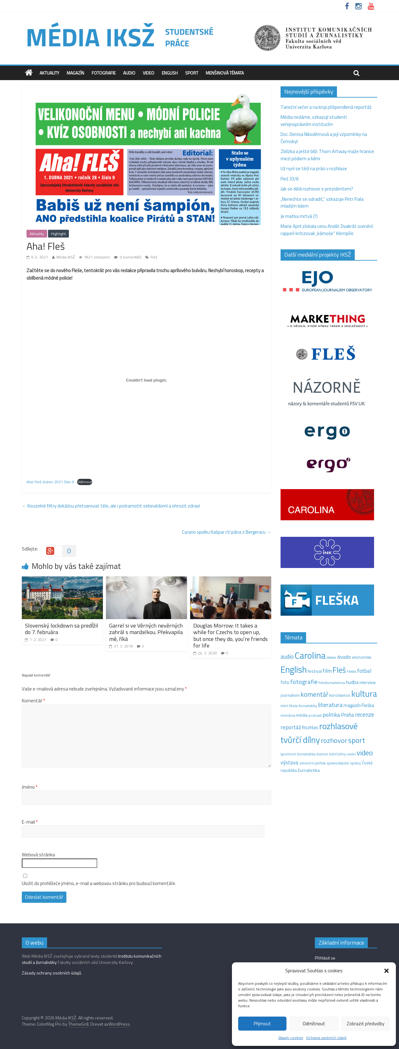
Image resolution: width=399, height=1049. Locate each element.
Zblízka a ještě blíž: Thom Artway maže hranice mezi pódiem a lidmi (327, 155)
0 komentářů (127, 257)
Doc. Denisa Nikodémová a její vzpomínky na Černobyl (324, 138)
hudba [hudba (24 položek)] (352, 682)
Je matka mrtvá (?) (299, 216)
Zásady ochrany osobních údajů (51, 973)
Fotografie (104, 73)
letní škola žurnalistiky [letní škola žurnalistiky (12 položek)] (299, 706)
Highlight (58, 234)
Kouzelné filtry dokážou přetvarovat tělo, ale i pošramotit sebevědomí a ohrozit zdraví (111, 505)
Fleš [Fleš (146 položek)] (339, 670)
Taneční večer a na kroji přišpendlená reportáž (326, 107)
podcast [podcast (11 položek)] (315, 715)
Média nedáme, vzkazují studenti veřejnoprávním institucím (314, 120)
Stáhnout (84, 482)
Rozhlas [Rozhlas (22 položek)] (310, 727)
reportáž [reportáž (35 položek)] (291, 727)
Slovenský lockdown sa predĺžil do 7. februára (61, 629)
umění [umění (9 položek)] (351, 754)
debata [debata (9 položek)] (331, 657)
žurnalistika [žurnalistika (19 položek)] (309, 770)
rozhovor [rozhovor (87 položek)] (334, 740)
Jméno (29, 787)
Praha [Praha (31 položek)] (347, 715)
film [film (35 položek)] (327, 670)
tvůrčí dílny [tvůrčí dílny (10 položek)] (337, 754)
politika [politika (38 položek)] (331, 714)
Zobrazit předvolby (365, 1023)
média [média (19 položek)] (302, 715)
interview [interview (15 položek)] (367, 682)
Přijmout (262, 1023)
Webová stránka (38, 854)
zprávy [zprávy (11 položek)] (355, 763)
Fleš (154, 257)
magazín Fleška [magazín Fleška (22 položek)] (359, 705)
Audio (129, 73)
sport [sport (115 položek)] (356, 740)
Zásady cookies (290, 1038)
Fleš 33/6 (290, 178)
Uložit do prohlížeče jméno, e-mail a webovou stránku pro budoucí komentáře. (99, 883)
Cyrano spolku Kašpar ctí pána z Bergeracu (226, 532)
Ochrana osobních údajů (326, 1038)
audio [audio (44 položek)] (287, 656)
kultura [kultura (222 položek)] (364, 693)
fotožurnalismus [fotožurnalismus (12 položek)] (332, 683)
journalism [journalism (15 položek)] (290, 695)
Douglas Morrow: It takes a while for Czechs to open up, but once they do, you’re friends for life (230, 635)
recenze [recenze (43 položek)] (364, 714)
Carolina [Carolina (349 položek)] (310, 655)
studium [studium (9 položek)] (322, 754)
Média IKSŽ (65, 257)
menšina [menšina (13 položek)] (288, 715)
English (170, 73)
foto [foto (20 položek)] (285, 682)
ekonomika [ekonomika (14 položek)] (361, 657)
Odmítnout (314, 1023)
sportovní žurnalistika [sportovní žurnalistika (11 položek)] (298, 754)
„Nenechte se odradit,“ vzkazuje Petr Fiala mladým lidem (322, 202)
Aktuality (49, 73)
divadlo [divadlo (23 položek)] (344, 657)
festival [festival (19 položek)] (315, 671)
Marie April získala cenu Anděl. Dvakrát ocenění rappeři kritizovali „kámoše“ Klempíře (327, 230)
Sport (191, 73)
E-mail (30, 822)
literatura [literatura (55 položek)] (330, 705)
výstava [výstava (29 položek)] (289, 762)
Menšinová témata (225, 73)
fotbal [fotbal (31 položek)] (364, 671)
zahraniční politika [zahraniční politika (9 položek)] (312, 763)
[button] (386, 971)
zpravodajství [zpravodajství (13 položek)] (338, 763)
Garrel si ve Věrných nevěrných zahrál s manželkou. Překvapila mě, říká (146, 632)
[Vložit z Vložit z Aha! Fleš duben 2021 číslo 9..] (146, 380)
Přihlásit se (325, 958)
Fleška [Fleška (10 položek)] (351, 671)
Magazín (75, 73)
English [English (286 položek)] (294, 669)
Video (148, 73)
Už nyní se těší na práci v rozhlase (314, 168)
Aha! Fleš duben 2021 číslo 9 (50, 482)
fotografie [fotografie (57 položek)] (304, 681)
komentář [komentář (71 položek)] (314, 694)
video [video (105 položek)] (365, 752)
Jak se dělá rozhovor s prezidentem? (317, 188)
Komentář (33, 700)
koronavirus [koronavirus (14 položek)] (339, 695)
